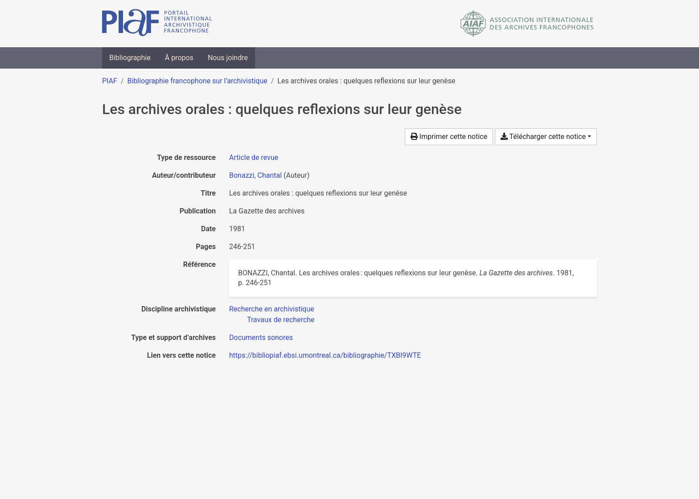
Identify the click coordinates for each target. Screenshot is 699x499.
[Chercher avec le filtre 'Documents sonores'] (261, 337)
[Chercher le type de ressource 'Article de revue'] (253, 157)
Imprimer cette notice (449, 136)
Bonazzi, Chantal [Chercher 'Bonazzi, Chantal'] (255, 175)
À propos (179, 57)
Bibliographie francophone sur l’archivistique (197, 81)
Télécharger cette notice (543, 136)
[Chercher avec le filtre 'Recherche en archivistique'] (271, 309)
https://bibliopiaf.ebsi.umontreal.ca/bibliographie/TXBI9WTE (325, 355)
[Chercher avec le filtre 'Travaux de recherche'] (281, 319)
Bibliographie (130, 57)
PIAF (109, 81)
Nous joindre (228, 57)
